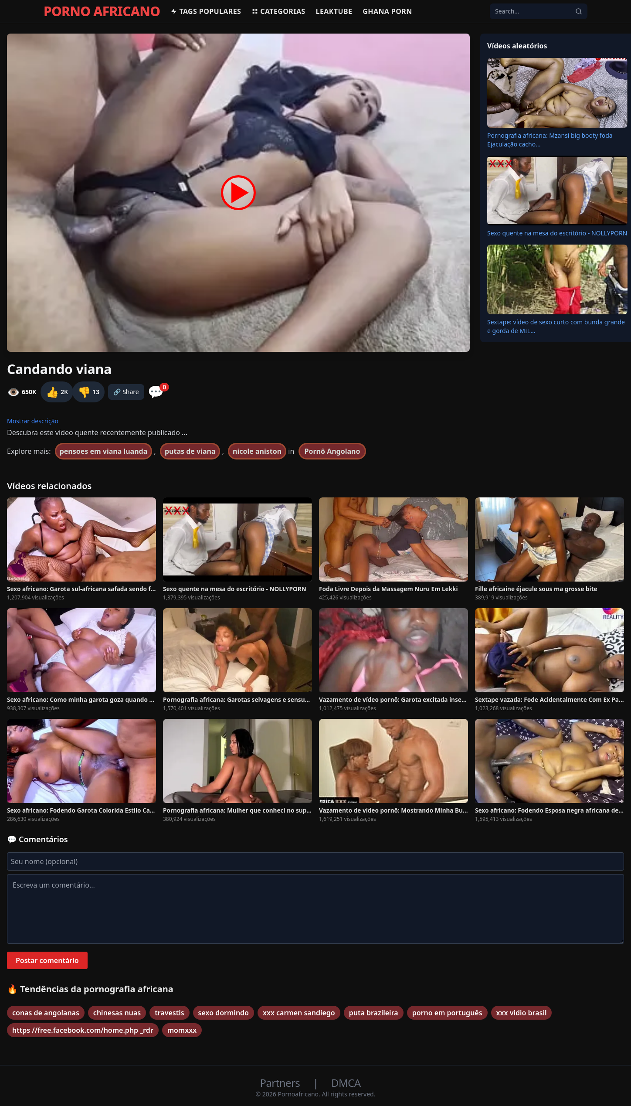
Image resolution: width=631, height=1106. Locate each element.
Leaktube (334, 11)
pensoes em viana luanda (104, 451)
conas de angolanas (45, 1013)
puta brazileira (373, 1013)
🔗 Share (126, 392)
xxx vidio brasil (521, 1013)
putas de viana (190, 451)
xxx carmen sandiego (299, 1013)
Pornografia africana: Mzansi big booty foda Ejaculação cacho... (550, 139)
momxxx (182, 1030)
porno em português (447, 1013)
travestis (169, 1013)
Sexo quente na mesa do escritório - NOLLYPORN (557, 233)
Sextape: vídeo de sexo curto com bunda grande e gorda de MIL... (556, 326)
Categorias (278, 11)
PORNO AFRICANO (102, 11)
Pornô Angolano (332, 451)
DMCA (345, 1082)
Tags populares (205, 11)
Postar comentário (47, 960)
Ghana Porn (387, 11)
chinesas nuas (117, 1013)
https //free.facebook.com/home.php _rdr (82, 1030)
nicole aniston (257, 451)
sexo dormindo (223, 1013)
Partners (281, 1082)
